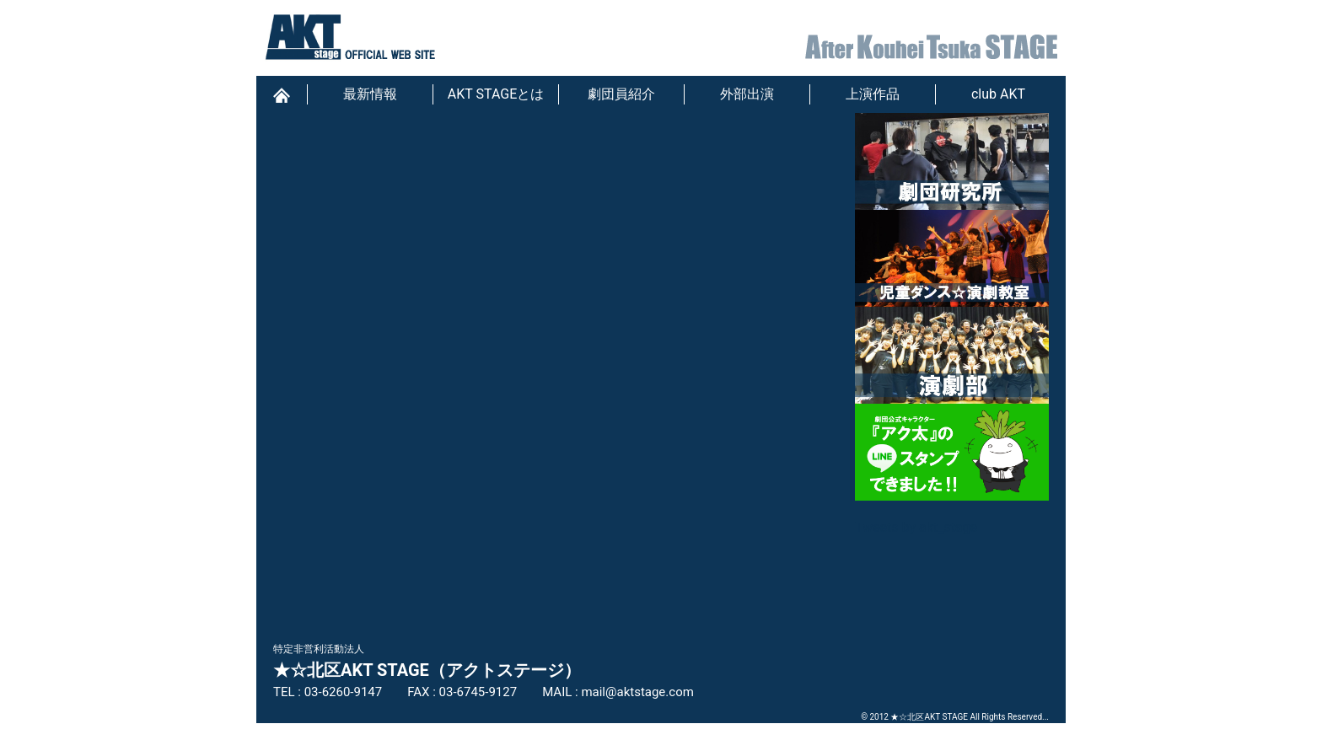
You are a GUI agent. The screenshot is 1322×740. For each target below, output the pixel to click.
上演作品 (873, 94)
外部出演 (747, 94)
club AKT (998, 94)
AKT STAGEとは (496, 94)
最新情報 (370, 94)
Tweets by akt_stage (916, 527)
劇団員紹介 (621, 94)
